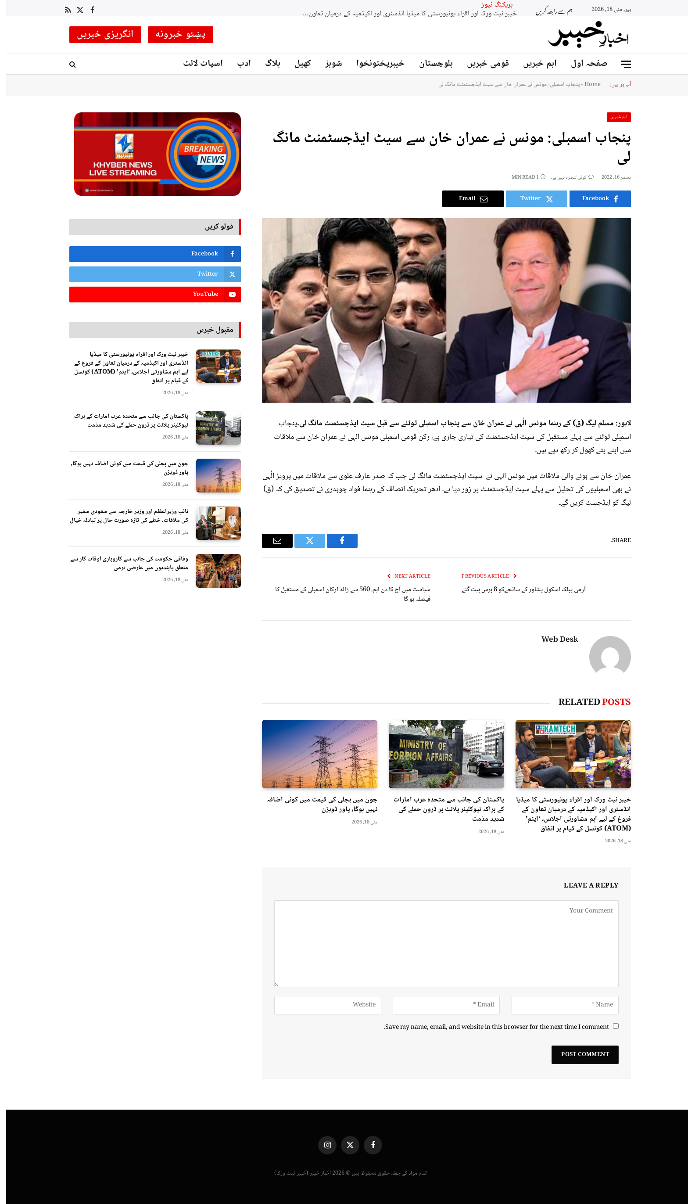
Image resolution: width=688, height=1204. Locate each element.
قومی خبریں (482, 64)
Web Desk (553, 640)
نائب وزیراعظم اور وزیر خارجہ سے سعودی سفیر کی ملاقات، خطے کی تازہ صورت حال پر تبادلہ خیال (123, 516)
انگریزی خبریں (99, 34)
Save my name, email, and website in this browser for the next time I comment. (490, 1027)
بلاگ (266, 64)
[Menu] (620, 64)
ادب (238, 64)
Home (586, 85)
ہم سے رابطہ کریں (548, 10)
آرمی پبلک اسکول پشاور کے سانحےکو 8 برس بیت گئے (517, 590)
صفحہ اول (583, 64)
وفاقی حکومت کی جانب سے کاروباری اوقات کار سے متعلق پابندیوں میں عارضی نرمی (123, 563)
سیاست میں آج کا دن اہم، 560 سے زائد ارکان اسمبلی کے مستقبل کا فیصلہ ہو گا (346, 595)
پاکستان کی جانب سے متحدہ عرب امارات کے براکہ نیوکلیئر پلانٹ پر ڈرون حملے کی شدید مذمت (442, 809)
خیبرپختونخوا (374, 64)
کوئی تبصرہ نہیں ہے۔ (566, 177)
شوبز (327, 64)
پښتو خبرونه (174, 34)
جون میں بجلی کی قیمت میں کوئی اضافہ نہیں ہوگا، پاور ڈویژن (316, 805)
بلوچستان (430, 64)
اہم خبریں (534, 64)
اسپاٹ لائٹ (197, 64)
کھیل (296, 64)
